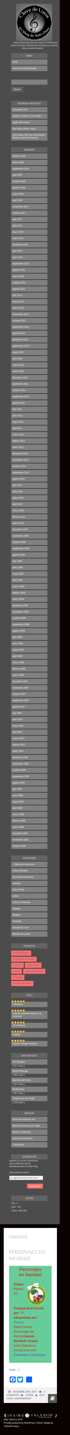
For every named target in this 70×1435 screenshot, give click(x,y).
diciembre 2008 (20, 605)
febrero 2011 (19, 441)
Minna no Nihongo (22, 1132)
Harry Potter (19, 889)
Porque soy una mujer (23, 1098)
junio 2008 (18, 643)
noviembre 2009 (21, 536)
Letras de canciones (22, 1138)
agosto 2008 (19, 631)
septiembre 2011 (21, 396)
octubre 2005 (19, 846)
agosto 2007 (19, 706)
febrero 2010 (19, 517)
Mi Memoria (18, 1089)
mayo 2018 (18, 194)
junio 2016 (18, 257)
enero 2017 (18, 238)
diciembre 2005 (20, 833)
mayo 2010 (18, 498)
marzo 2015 (18, 276)
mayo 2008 (18, 650)
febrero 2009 (19, 593)
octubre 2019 (19, 181)
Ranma (18, 1322)
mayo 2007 (18, 725)
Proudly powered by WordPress (19, 1423)
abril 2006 (17, 808)
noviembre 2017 (21, 206)
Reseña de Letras (21, 934)
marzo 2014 (18, 301)
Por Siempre (19, 1062)
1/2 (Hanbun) (19, 1025)
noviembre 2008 (21, 612)
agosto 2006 (19, 782)
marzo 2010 (18, 510)
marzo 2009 (18, 586)
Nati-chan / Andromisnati (26, 1396)
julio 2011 (17, 409)
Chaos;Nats (18, 1144)
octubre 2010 (19, 466)
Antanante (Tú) (20, 109)
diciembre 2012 (20, 339)
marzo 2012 (18, 365)
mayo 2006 (18, 801)
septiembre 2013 (21, 327)
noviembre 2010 (21, 460)
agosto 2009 (19, 555)
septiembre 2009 (21, 548)
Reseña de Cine (21, 927)
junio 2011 (18, 415)
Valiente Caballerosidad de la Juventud (27, 1015)
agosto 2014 (19, 289)
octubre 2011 (19, 390)
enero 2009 (18, 599)
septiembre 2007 (21, 700)
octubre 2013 (19, 320)
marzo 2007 (18, 738)
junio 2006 (18, 795)
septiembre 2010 (21, 472)
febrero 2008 (19, 669)
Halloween (18, 1004)
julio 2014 (17, 295)
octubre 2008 (19, 618)
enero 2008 (18, 675)
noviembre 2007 (21, 687)
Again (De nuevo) (21, 122)
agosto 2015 (19, 270)
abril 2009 (17, 580)
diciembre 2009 (20, 529)
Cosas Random (20, 870)
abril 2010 (17, 504)
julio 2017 (17, 219)
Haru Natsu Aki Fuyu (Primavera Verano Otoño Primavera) (29, 136)
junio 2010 (18, 491)
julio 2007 (17, 713)
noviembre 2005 (21, 839)
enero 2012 (18, 371)
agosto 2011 (19, 403)
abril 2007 (17, 732)
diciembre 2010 (20, 453)
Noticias (17, 908)
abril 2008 (17, 656)
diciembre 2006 (20, 757)
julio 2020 (17, 175)
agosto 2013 (19, 333)
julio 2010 (17, 485)
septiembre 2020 (21, 168)
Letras (16, 896)
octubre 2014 (19, 282)
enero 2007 (18, 751)
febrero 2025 (19, 156)
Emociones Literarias (23, 877)
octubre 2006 (19, 770)
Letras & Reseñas (21, 902)
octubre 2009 (19, 542)
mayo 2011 (18, 422)
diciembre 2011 (20, 377)
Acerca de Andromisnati (24, 68)
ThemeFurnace (11, 1426)
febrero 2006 (19, 820)
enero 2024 (18, 162)
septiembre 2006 (21, 776)
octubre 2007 (19, 694)
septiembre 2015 (21, 263)
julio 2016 (17, 251)
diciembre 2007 (20, 681)
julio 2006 (17, 789)
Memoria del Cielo (22, 1080)
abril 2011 (17, 428)
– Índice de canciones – (24, 864)
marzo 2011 (18, 434)
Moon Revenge (20, 1071)
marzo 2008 (18, 662)
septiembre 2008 (21, 624)
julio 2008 (17, 637)
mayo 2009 (18, 574)
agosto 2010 (19, 479)
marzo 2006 (18, 814)
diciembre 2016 (20, 244)
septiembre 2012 (21, 346)
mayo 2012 (18, 352)
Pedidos (17, 915)
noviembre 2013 (21, 314)
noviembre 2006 (21, 763)
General (17, 883)
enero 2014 (18, 308)
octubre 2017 (19, 213)
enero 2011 (18, 447)
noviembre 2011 (21, 384)
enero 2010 (18, 523)
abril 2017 (17, 225)
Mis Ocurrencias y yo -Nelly (26, 1125)
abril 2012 (17, 358)
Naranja (16, 1034)
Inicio (15, 62)
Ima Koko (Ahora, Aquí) (24, 128)
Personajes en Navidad (27, 1255)
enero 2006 (18, 827)
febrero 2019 (19, 187)
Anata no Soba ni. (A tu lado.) (27, 116)
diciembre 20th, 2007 (24, 1391)
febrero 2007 (19, 744)
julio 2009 (17, 561)
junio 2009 (18, 567)
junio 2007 (18, 719)
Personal (17, 921)
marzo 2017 (18, 232)
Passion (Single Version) (25, 1043)
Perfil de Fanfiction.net (24, 1119)
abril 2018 (17, 200)
